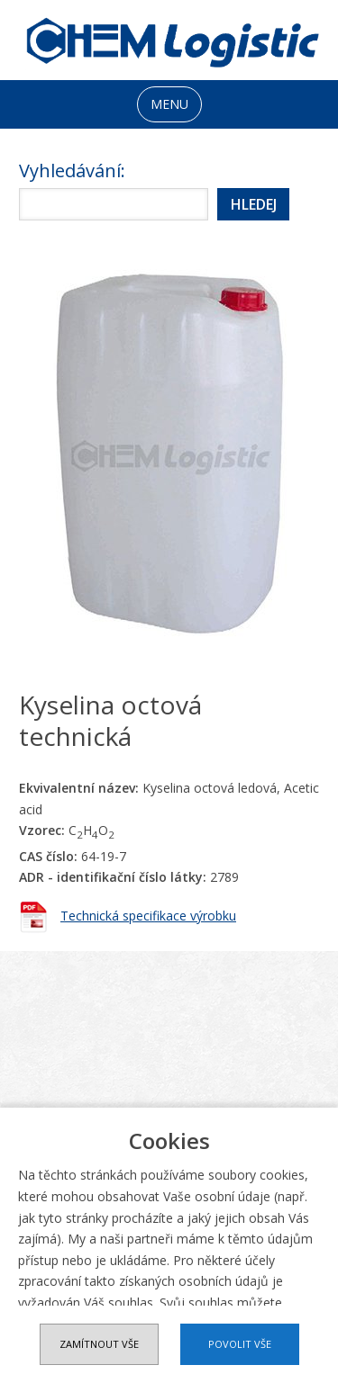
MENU (169, 103)
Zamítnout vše (99, 1344)
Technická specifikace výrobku (148, 915)
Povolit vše (239, 1344)
